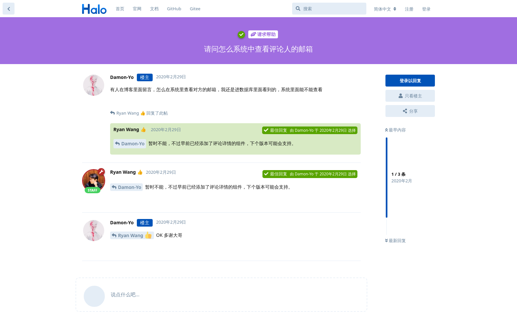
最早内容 (395, 130)
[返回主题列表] (9, 9)
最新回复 (395, 240)
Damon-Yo (132, 143)
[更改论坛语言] (385, 9)
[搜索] (329, 9)
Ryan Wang (135, 235)
